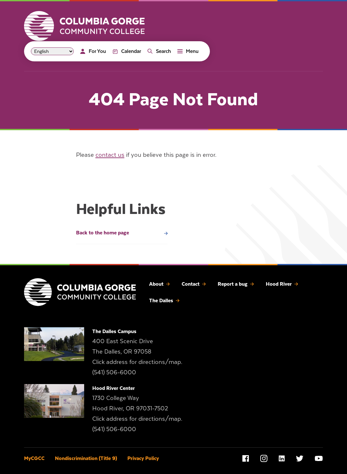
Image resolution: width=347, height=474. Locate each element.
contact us (110, 154)
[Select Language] (52, 51)
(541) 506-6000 (114, 372)
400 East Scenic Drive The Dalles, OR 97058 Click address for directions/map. (137, 351)
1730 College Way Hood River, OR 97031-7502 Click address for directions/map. (137, 408)
